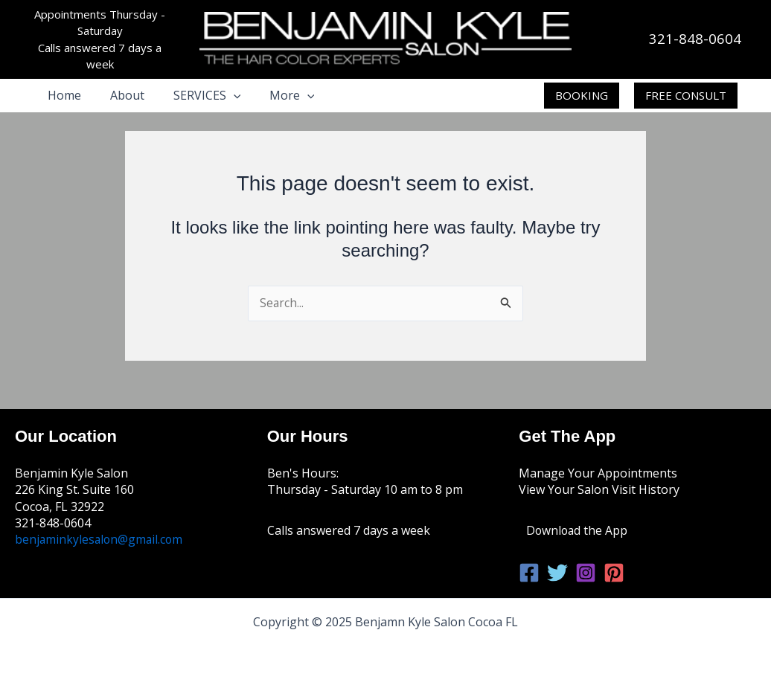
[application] (221, 95)
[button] (581, 96)
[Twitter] (557, 572)
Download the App (578, 530)
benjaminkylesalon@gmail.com (100, 539)
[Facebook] (529, 572)
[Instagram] (585, 572)
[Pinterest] (614, 572)
